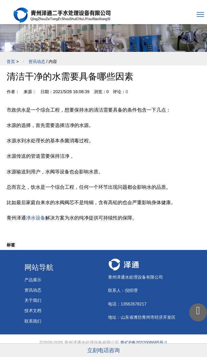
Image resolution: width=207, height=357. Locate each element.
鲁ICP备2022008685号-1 (143, 342)
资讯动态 (36, 61)
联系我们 (32, 321)
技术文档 (32, 310)
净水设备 (35, 217)
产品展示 (32, 279)
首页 (11, 61)
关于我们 (32, 300)
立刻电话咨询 (103, 350)
